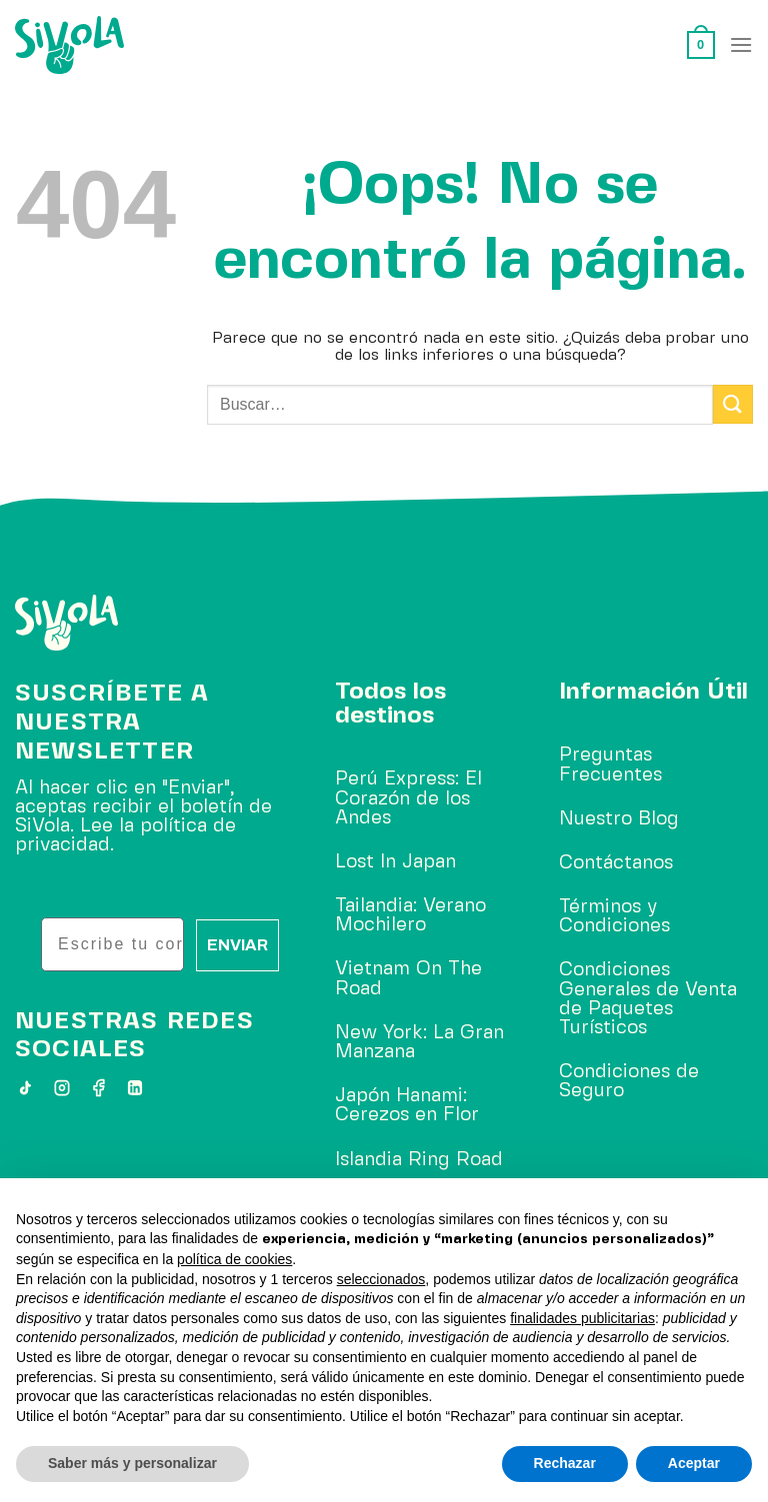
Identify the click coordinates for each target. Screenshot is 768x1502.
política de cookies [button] (234, 1259)
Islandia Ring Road (419, 1160)
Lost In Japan (395, 862)
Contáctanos (616, 863)
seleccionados (381, 1279)
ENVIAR (237, 944)
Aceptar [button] (694, 1463)
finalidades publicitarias (582, 1318)
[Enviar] (733, 404)
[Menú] (741, 44)
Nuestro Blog (619, 819)
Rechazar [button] (565, 1463)
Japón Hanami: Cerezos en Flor (407, 1105)
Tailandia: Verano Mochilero (410, 915)
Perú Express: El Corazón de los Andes (408, 798)
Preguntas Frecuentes (610, 765)
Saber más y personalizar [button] (132, 1463)
